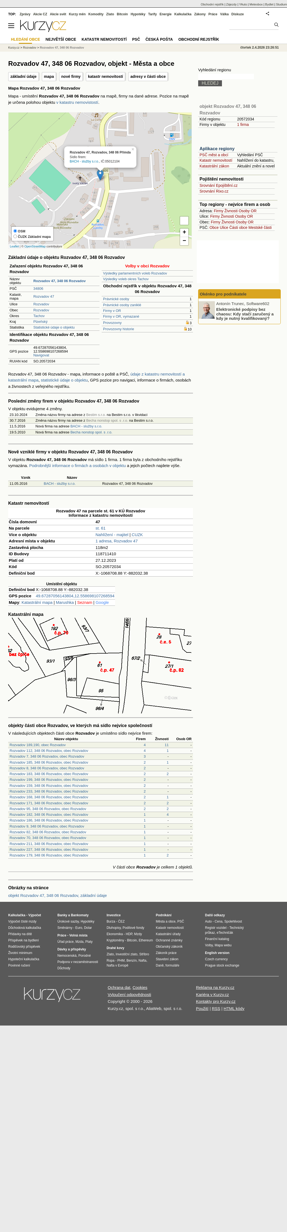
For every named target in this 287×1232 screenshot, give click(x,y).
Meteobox (256, 4)
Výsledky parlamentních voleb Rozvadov (135, 273)
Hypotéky (138, 14)
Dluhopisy (114, 928)
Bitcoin (122, 14)
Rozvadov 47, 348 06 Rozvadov (62, 47)
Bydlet (269, 4)
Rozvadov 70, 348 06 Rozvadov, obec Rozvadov (48, 838)
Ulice (224, 227)
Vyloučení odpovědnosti (129, 994)
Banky (62, 915)
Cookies (140, 987)
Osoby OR (247, 211)
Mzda (79, 942)
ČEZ (121, 921)
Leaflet (14, 246)
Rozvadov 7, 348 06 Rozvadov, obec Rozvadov (47, 756)
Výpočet (34, 915)
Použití (202, 1008)
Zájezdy (231, 4)
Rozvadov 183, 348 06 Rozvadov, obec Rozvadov (49, 774)
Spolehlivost (233, 921)
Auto (208, 921)
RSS (216, 1008)
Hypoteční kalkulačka (23, 959)
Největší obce (61, 39)
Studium (281, 4)
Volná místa (78, 935)
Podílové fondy (133, 928)
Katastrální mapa (37, 602)
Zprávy (25, 14)
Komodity (95, 14)
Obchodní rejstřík (212, 4)
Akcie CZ (40, 14)
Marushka (65, 602)
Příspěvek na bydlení (23, 940)
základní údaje (23, 76)
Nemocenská (67, 956)
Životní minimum (20, 953)
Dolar (88, 928)
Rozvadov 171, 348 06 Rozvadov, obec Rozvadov (49, 803)
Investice (114, 915)
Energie (166, 14)
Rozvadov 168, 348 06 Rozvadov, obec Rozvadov (49, 797)
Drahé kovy (115, 948)
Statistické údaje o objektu (54, 327)
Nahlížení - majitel (112, 534)
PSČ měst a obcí (214, 155)
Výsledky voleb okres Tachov (126, 279)
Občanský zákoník (169, 947)
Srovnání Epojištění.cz (219, 185)
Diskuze (238, 14)
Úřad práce (65, 942)
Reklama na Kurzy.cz (215, 987)
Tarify (152, 14)
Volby (209, 945)
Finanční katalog (217, 939)
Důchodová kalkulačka (24, 928)
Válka (224, 14)
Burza (111, 921)
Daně (160, 965)
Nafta (143, 960)
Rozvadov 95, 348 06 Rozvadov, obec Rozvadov (48, 809)
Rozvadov (41, 304)
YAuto (243, 4)
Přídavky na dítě (20, 934)
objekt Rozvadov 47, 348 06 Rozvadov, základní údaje (57, 895)
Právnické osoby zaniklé (122, 305)
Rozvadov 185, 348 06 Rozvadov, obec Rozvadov (49, 762)
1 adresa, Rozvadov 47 (117, 541)
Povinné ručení (19, 965)
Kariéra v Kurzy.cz (212, 994)
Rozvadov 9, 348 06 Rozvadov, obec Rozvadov (47, 826)
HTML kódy (234, 1008)
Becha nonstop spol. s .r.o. (91, 432)
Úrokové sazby (68, 921)
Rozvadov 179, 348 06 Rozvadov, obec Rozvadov (49, 855)
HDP (129, 934)
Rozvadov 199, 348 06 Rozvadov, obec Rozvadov (49, 780)
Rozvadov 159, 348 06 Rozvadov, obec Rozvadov (49, 786)
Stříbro (144, 954)
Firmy (218, 211)
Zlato (110, 14)
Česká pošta (159, 39)
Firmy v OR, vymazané (121, 316)
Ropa (111, 960)
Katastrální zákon (214, 166)
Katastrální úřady (168, 934)
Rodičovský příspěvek (24, 947)
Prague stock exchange (222, 965)
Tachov (39, 316)
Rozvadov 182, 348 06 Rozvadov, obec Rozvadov (49, 815)
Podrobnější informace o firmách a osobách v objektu (77, 465)
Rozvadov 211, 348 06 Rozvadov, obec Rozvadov (49, 844)
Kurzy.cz (13, 47)
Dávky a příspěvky (71, 949)
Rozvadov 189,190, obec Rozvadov (38, 745)
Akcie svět (58, 14)
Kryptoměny (115, 940)
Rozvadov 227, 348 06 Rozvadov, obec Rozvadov (49, 849)
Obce (214, 227)
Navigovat (41, 355)
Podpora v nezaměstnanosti (77, 962)
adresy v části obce (148, 76)
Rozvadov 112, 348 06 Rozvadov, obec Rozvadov (49, 751)
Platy (89, 942)
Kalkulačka (183, 14)
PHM (121, 960)
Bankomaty (80, 915)
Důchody (63, 968)
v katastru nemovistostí (77, 102)
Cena (218, 921)
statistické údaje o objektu (64, 380)
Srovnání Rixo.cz (214, 191)
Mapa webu (223, 945)
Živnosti (231, 211)
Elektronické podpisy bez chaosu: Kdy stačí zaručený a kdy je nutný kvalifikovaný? (245, 314)
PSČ (136, 39)
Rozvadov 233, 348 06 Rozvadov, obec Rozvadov (49, 791)
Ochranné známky (169, 940)
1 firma (243, 124)
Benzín (132, 960)
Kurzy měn (77, 14)
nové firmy (71, 76)
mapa (49, 76)
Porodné (84, 956)
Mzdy (138, 934)
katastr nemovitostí (105, 76)
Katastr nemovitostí (216, 160)
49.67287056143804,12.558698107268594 (75, 595)
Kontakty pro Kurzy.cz (216, 1001)
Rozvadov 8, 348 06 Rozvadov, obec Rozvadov (47, 768)
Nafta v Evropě (117, 965)
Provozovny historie (118, 329)
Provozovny (112, 323)
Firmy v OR (112, 311)
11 (167, 745)
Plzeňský (40, 322)
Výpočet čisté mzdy (22, 921)
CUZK (137, 534)
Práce (213, 14)
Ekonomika (115, 934)
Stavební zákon (167, 959)
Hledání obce (25, 39)
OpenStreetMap (35, 246)
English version (217, 953)
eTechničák (225, 933)
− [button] (184, 241)
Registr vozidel (216, 928)
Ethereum (146, 940)
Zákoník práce (166, 953)
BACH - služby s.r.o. (84, 161)
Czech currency (216, 959)
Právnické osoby (116, 299)
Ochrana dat (119, 987)
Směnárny (64, 928)
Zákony (200, 14)
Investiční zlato (126, 954)
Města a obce (165, 921)
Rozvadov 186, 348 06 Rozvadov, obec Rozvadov (49, 820)
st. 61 (101, 528)
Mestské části (260, 227)
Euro (78, 928)
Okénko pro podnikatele (223, 294)
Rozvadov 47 (43, 296)
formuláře (172, 965)
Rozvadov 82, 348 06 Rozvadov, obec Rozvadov (48, 832)
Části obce (238, 227)
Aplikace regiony (217, 148)
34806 (38, 288)
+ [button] (184, 233)
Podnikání (163, 915)
